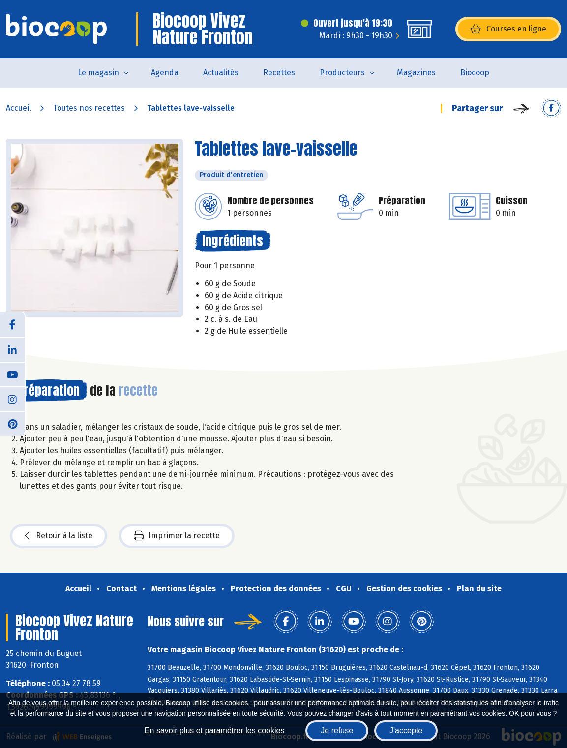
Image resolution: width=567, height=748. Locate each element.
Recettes (279, 72)
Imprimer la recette (177, 536)
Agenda (165, 72)
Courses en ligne (508, 29)
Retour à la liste (58, 536)
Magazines (416, 72)
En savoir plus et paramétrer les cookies (215, 730)
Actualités (221, 72)
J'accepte (405, 730)
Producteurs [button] (342, 72)
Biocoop (474, 72)
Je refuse (337, 730)
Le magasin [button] (98, 72)
